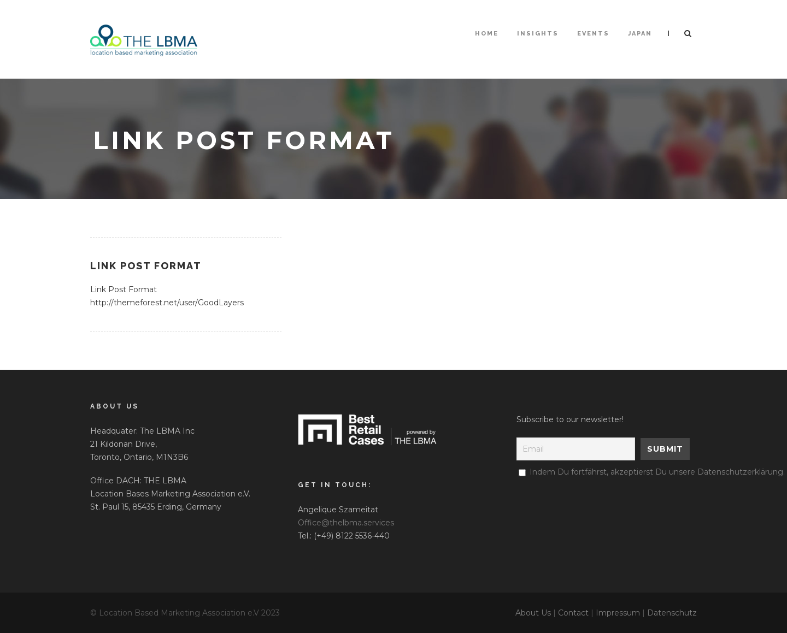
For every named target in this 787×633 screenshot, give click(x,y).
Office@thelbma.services (346, 523)
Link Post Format (146, 265)
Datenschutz (672, 613)
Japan (640, 33)
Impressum (618, 613)
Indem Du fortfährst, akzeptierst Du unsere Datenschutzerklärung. (657, 472)
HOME (486, 33)
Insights (538, 33)
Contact (573, 613)
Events (593, 33)
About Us (533, 613)
